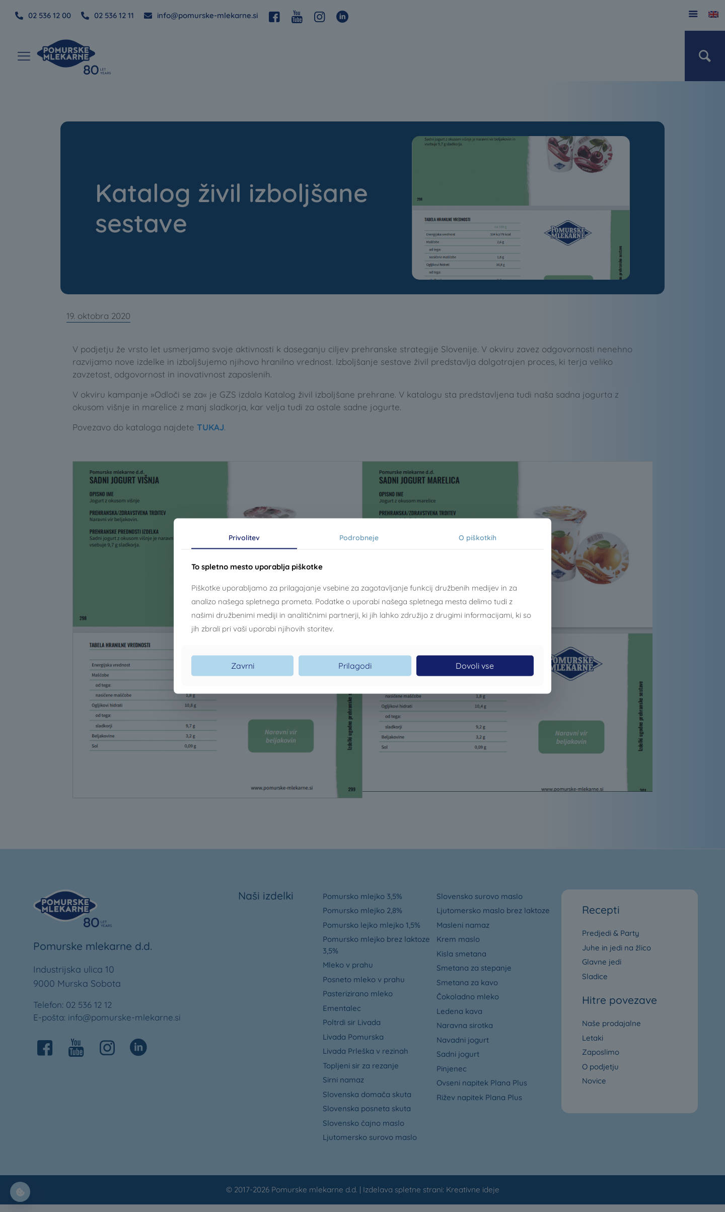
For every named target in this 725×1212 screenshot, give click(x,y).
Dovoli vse (475, 666)
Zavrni (242, 666)
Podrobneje (359, 537)
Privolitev (244, 537)
